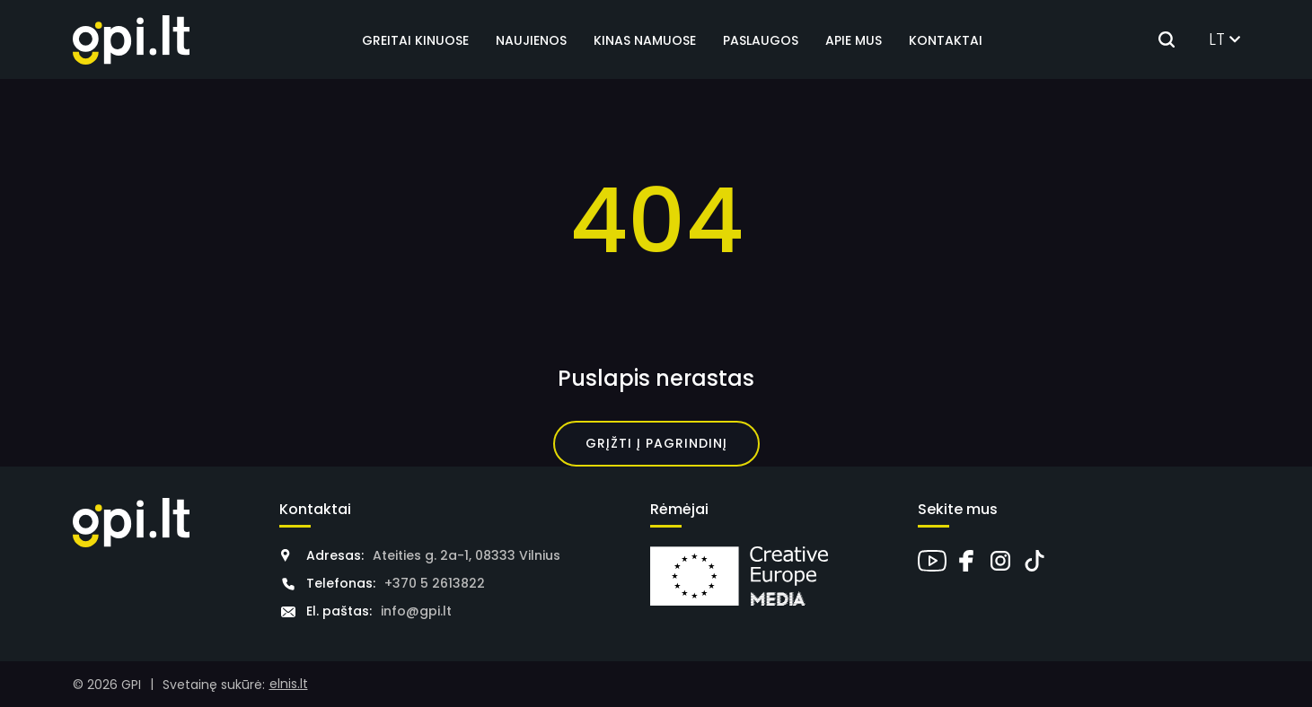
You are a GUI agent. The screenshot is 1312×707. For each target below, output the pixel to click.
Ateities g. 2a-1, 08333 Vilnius (466, 555)
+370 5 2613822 (434, 583)
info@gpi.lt (416, 611)
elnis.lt (288, 684)
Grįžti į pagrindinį (656, 443)
